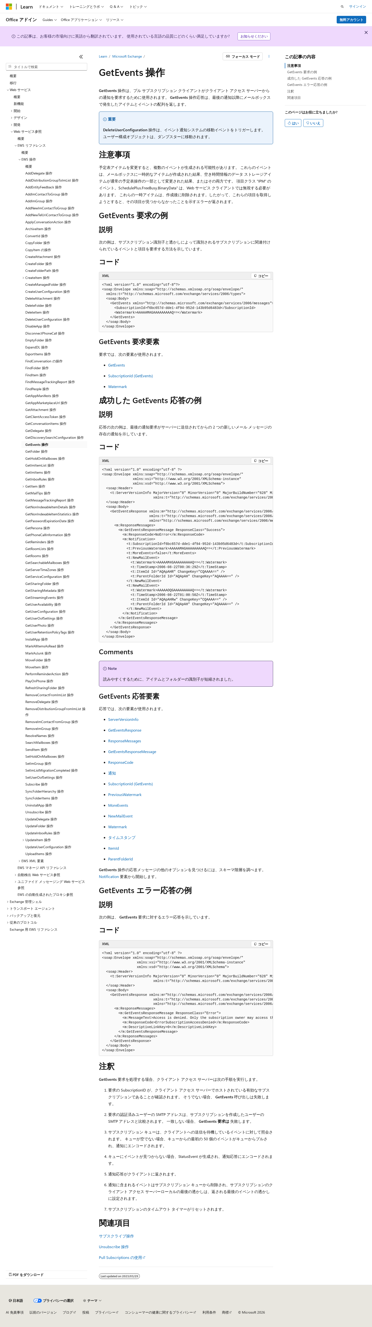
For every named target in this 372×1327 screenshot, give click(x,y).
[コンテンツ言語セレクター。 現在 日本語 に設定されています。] (16, 1301)
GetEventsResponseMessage (132, 751)
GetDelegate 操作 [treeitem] (38, 430)
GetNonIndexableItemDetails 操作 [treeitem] (50, 507)
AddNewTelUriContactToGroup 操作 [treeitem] (52, 215)
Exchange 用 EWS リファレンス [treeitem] (33, 929)
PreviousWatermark (125, 794)
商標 (225, 1312)
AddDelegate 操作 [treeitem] (38, 173)
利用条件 (209, 1312)
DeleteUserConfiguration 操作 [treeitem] (47, 319)
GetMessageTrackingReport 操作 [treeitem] (49, 500)
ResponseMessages (124, 740)
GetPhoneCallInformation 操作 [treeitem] (48, 534)
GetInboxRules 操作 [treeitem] (40, 479)
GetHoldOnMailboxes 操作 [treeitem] (45, 458)
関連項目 (294, 97)
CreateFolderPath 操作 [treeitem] (42, 270)
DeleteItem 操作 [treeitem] (37, 312)
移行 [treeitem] (13, 83)
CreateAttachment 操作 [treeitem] (43, 256)
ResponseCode (120, 762)
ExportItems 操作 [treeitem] (38, 354)
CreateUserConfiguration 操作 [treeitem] (47, 291)
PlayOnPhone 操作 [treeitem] (39, 681)
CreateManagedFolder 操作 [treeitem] (45, 284)
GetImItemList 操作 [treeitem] (39, 465)
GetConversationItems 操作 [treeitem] (46, 423)
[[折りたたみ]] (81, 56)
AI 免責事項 (15, 1312)
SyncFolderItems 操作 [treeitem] (41, 798)
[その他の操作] (269, 56)
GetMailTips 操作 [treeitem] (38, 493)
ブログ (68, 1312)
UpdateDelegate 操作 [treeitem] (41, 819)
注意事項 (294, 65)
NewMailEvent (120, 815)
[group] (186, 306)
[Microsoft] (9, 6)
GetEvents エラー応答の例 (307, 84)
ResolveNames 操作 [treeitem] (40, 735)
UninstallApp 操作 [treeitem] (38, 805)
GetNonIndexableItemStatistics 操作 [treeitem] (52, 514)
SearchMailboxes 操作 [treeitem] (41, 742)
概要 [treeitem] (13, 75)
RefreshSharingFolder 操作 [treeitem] (45, 687)
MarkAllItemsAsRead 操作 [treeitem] (44, 646)
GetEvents (116, 364)
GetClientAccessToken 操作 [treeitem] (45, 416)
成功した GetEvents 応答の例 (309, 78)
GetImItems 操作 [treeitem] (38, 472)
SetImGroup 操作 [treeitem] (38, 763)
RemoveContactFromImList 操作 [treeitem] (49, 695)
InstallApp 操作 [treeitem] (36, 639)
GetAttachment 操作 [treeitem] (40, 409)
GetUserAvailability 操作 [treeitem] (43, 604)
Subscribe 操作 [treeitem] (36, 784)
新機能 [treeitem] (19, 103)
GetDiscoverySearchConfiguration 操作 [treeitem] (54, 437)
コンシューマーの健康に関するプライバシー (159, 1312)
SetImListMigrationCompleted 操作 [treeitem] (51, 770)
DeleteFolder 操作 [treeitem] (38, 305)
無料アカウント (351, 19)
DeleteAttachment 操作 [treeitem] (42, 298)
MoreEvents (118, 805)
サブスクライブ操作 (116, 1235)
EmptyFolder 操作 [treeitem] (38, 340)
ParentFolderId (120, 858)
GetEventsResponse (124, 730)
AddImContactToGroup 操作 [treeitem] (46, 194)
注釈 (290, 91)
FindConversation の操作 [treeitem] (44, 361)
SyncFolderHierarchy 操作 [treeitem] (44, 791)
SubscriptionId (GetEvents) (130, 375)
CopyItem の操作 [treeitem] (38, 249)
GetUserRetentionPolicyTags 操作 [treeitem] (50, 632)
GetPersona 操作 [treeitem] (37, 528)
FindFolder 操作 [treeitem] (37, 368)
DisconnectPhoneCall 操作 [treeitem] (45, 333)
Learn (103, 56)
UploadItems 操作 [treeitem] (38, 853)
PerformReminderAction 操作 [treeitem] (47, 674)
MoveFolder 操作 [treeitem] (38, 660)
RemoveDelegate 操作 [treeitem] (41, 701)
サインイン (357, 6)
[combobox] (46, 67)
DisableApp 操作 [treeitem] (37, 326)
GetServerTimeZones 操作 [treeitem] (44, 569)
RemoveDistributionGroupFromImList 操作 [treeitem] (55, 711)
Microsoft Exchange (127, 56)
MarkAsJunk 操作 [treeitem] (38, 653)
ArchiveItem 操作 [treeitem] (38, 228)
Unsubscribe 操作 (114, 1246)
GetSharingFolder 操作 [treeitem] (42, 583)
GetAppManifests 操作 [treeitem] (42, 395)
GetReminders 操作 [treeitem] (39, 542)
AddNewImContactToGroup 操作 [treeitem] (50, 208)
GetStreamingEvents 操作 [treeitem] (44, 597)
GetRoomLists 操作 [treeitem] (39, 548)
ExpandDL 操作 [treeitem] (36, 347)
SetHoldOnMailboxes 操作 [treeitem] (45, 756)
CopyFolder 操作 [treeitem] (37, 242)
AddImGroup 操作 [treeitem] (39, 201)
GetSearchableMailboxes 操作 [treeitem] (47, 562)
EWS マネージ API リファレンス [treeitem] (42, 867)
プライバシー (105, 1312)
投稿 (85, 1312)
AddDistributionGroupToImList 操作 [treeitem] (52, 180)
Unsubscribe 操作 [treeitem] (38, 812)
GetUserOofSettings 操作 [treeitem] (44, 618)
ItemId (113, 848)
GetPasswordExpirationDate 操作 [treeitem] (49, 521)
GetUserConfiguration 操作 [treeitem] (45, 611)
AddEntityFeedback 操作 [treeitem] (43, 187)
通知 (112, 773)
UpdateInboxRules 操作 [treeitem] (42, 833)
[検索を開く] (342, 6)
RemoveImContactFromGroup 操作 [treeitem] (51, 721)
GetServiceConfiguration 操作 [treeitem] (47, 576)
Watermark (117, 386)
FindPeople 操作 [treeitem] (37, 389)
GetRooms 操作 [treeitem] (37, 555)
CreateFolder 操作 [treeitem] (38, 263)
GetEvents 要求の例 (302, 72)
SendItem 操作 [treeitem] (36, 749)
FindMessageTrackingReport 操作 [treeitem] (50, 381)
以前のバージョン (43, 1312)
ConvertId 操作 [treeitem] (36, 236)
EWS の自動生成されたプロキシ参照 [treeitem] (45, 894)
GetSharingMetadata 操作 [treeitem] (44, 590)
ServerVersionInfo (123, 719)
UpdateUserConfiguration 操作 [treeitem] (48, 847)
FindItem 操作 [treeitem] (35, 375)
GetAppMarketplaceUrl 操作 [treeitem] (46, 402)
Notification (109, 876)
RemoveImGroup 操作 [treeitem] (41, 728)
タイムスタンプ (121, 837)
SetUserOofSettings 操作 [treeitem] (44, 777)
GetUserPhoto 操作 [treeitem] (39, 625)
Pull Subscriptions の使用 (120, 1257)
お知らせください (254, 36)
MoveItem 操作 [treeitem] (36, 667)
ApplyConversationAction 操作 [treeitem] (48, 222)
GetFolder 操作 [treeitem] (36, 451)
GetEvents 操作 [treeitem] (36, 444)
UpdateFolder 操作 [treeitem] (39, 826)
